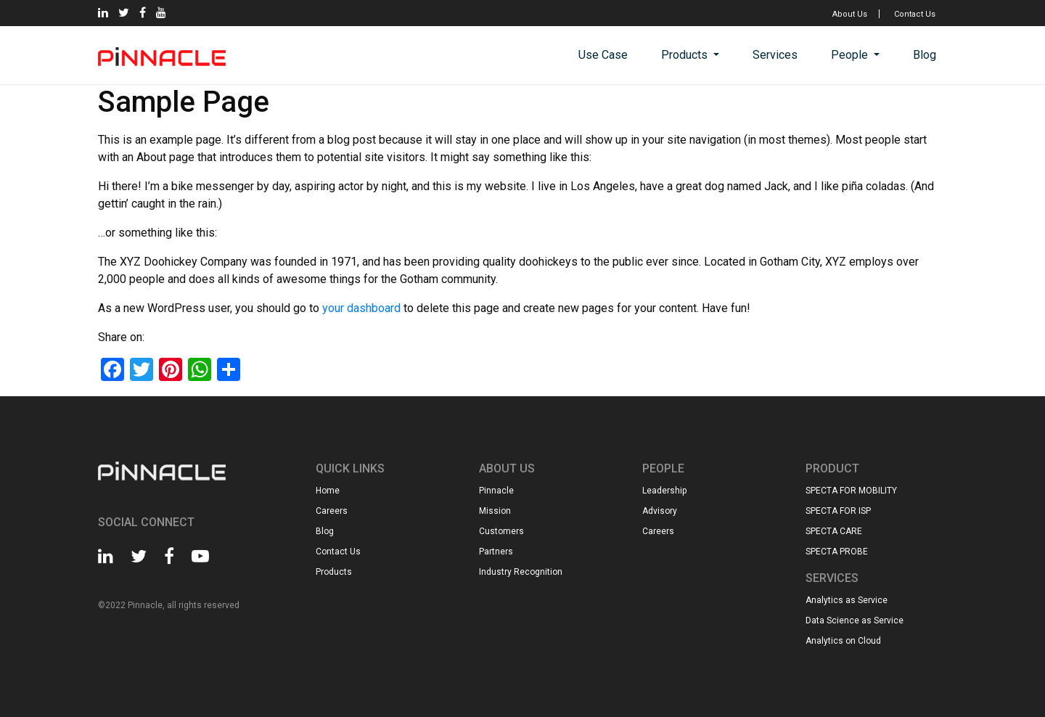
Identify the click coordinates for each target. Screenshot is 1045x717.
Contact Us (914, 14)
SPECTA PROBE (837, 551)
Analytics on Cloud (843, 641)
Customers (501, 531)
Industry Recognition (520, 572)
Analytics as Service (847, 600)
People (851, 55)
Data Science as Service (854, 620)
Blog (924, 55)
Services (775, 55)
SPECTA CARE (834, 531)
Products (685, 55)
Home (328, 490)
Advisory (659, 511)
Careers (332, 511)
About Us (849, 14)
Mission (495, 511)
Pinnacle (496, 490)
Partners (496, 551)
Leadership (664, 490)
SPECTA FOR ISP (838, 511)
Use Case (603, 55)
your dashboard (361, 308)
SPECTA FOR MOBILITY (851, 490)
